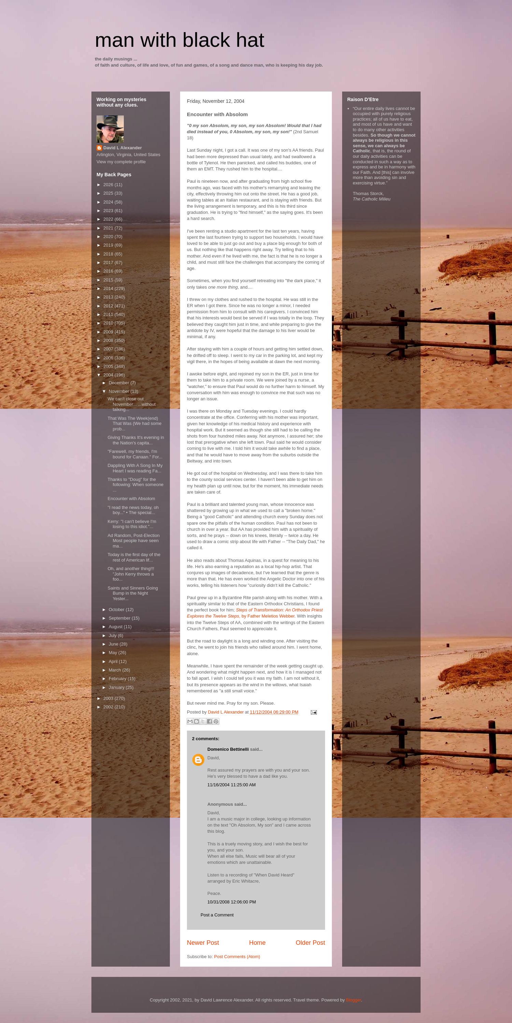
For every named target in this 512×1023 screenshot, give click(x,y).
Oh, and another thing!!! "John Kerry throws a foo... (130, 574)
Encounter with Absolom (131, 498)
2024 (109, 202)
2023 (109, 210)
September (120, 618)
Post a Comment (217, 914)
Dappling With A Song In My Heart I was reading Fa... (134, 468)
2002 (109, 706)
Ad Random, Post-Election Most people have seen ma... (133, 541)
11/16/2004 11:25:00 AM (231, 784)
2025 (109, 193)
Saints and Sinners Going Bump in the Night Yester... (132, 593)
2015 (109, 279)
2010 (109, 323)
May (113, 652)
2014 (109, 288)
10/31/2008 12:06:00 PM (231, 901)
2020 (109, 236)
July (113, 635)
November (120, 391)
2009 (109, 331)
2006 (109, 357)
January (117, 687)
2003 (109, 698)
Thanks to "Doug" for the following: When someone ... (135, 485)
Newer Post (203, 942)
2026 (109, 184)
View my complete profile (121, 161)
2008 (109, 340)
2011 (109, 314)
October (117, 609)
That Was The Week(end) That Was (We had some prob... (134, 423)
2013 (109, 297)
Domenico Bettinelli (228, 749)
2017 (109, 262)
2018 (109, 254)
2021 (109, 228)
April (114, 661)
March (115, 670)
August (116, 626)
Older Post (310, 942)
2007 (109, 348)
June (114, 644)
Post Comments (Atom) (237, 956)
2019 (109, 245)
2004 (109, 374)
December (120, 382)
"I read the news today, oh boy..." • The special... (133, 510)
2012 (109, 305)
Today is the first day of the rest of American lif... (133, 557)
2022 (109, 219)
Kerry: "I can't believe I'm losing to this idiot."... (131, 524)
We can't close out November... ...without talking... (131, 404)
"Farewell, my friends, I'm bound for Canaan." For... (134, 454)
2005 (109, 366)
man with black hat (179, 39)
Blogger (353, 1000)
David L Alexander (122, 147)
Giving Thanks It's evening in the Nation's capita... (135, 440)
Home (257, 942)
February (118, 678)
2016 (109, 271)
